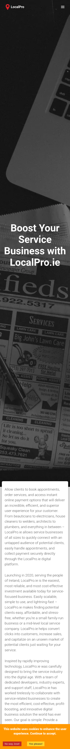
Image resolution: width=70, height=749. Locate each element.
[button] (14, 7)
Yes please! (36, 743)
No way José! (12, 743)
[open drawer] (62, 6)
